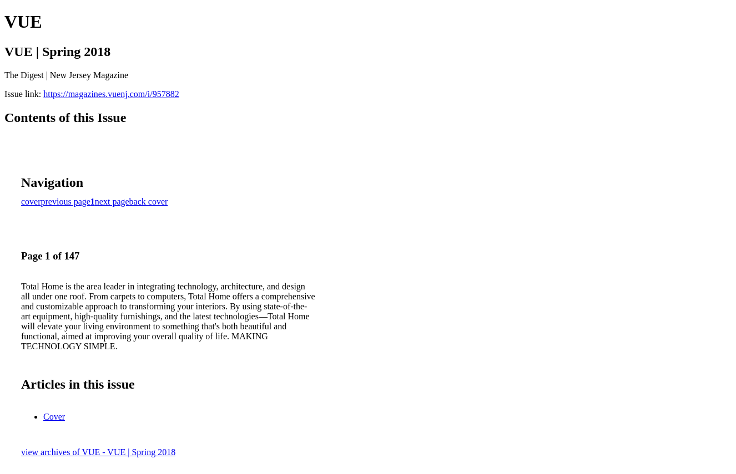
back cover (148, 201)
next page (112, 201)
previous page (65, 201)
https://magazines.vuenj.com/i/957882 (111, 94)
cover (31, 201)
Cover (54, 416)
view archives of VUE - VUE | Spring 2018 (98, 452)
